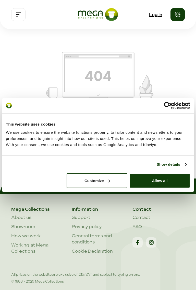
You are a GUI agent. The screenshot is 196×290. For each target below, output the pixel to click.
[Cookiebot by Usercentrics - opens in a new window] (167, 105)
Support (81, 217)
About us (21, 217)
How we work (26, 235)
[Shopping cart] (177, 14)
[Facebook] (137, 242)
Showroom (23, 226)
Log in (155, 14)
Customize (97, 180)
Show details (168, 164)
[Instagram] (151, 242)
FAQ (137, 226)
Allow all (159, 180)
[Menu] (18, 14)
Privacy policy (87, 226)
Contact (141, 217)
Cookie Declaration (92, 251)
